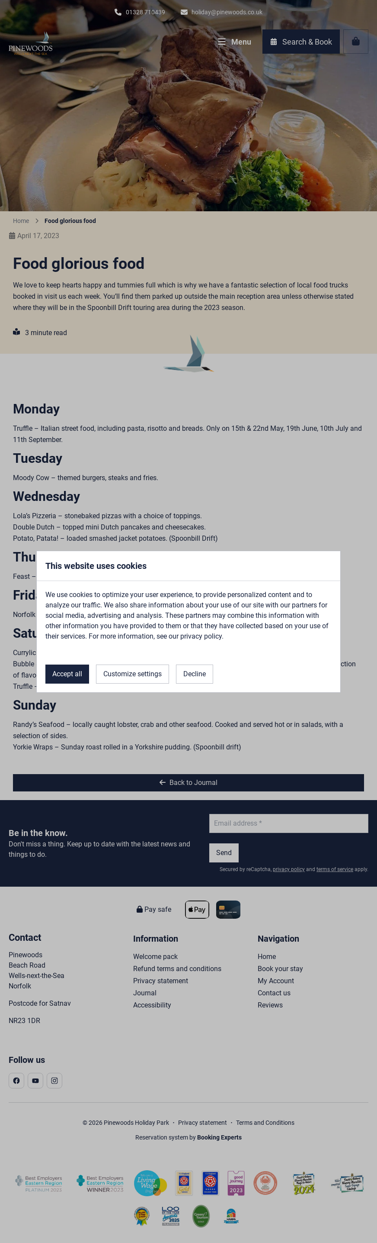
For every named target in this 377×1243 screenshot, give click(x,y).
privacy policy (201, 636)
